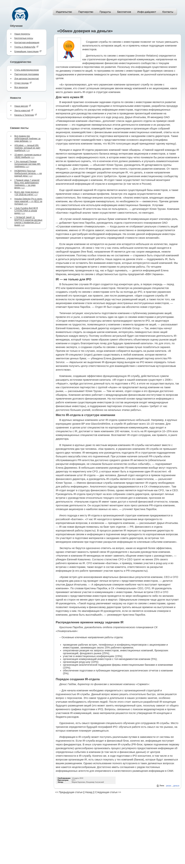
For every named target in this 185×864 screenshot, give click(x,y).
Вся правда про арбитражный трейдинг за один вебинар (27, 138)
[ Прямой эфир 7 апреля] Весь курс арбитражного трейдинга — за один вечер (26, 184)
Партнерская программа (26, 74)
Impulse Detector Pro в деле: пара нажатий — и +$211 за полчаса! (28, 201)
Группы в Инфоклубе (26, 47)
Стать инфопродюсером (26, 70)
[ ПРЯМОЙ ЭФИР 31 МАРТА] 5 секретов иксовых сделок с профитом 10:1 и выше (28, 221)
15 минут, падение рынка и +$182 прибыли (27, 155)
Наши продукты (22, 34)
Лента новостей (23, 110)
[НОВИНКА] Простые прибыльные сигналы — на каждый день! (28, 173)
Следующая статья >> (108, 792)
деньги (176, 785)
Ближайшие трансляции (28, 51)
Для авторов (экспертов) (26, 78)
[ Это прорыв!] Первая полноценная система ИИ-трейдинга (27, 164)
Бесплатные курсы (23, 38)
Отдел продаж (23, 83)
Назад (88, 792)
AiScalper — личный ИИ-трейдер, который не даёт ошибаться (27, 148)
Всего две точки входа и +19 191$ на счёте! (26, 193)
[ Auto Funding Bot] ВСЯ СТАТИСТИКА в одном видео (26, 210)
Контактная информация (26, 42)
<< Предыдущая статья (69, 792)
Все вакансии (21, 87)
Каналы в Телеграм (25, 115)
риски (168, 785)
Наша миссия (22, 106)
